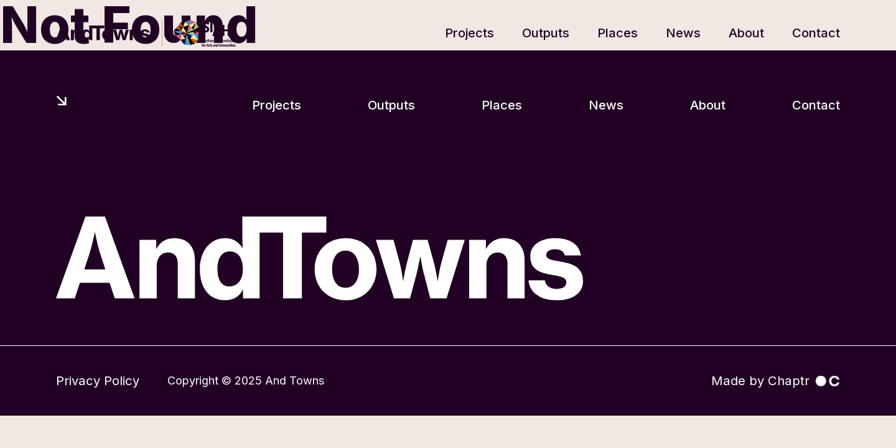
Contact (816, 32)
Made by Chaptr (775, 380)
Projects (469, 32)
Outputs (545, 32)
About (746, 32)
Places (617, 32)
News (683, 32)
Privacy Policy (97, 380)
